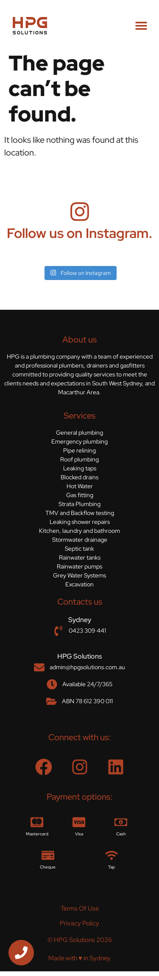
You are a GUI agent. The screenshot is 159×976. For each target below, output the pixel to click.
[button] (141, 25)
